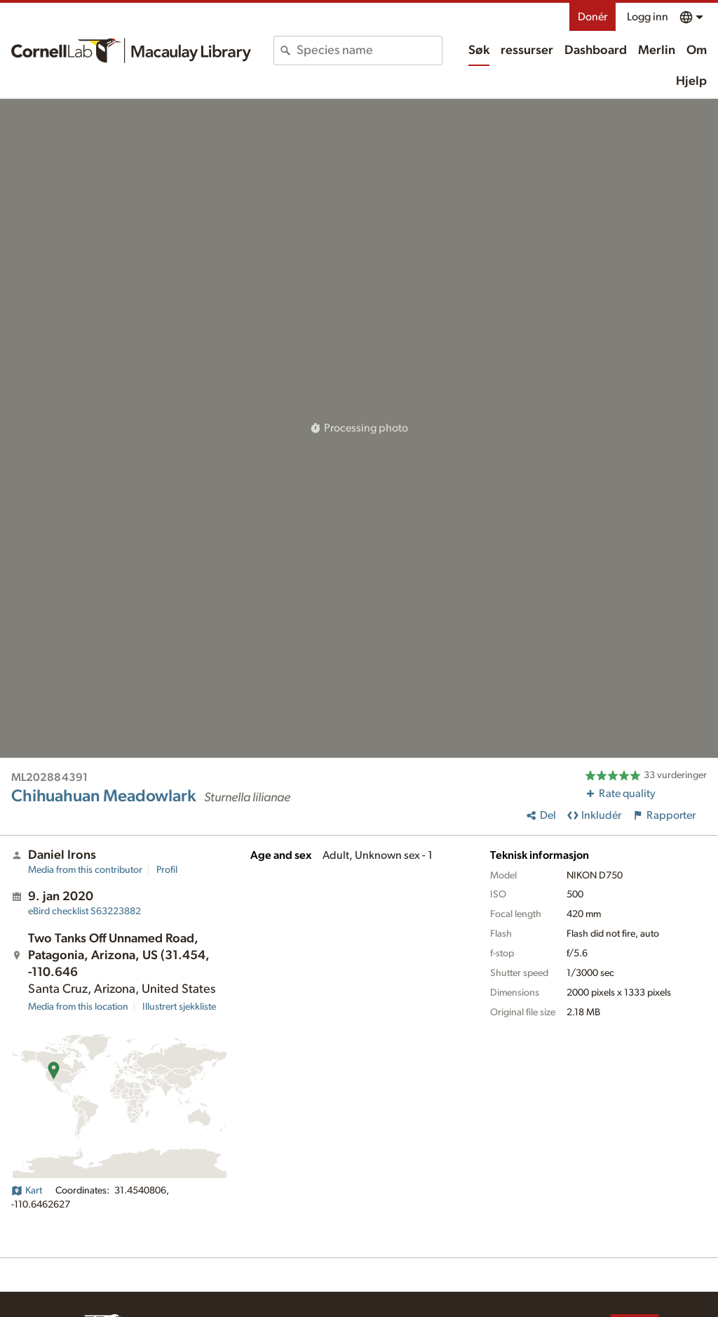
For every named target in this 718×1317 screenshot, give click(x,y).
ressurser (527, 50)
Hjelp (691, 81)
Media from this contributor (85, 870)
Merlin (656, 50)
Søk (478, 50)
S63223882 (84, 911)
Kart (26, 1191)
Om (696, 50)
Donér (592, 16)
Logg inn (647, 16)
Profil (166, 870)
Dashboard (595, 50)
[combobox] (369, 50)
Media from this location (78, 1007)
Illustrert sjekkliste (179, 1007)
